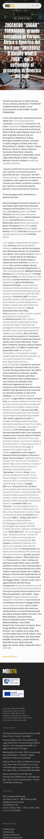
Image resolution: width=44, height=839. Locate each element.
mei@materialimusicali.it (13, 802)
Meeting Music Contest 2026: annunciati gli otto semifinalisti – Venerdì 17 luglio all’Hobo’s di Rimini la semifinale (21, 755)
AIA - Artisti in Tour (22, 18)
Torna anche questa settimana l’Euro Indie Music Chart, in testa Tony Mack (21, 734)
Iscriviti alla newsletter (12, 837)
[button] (37, 6)
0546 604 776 (12, 805)
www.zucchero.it (10, 656)
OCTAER (22, 708)
